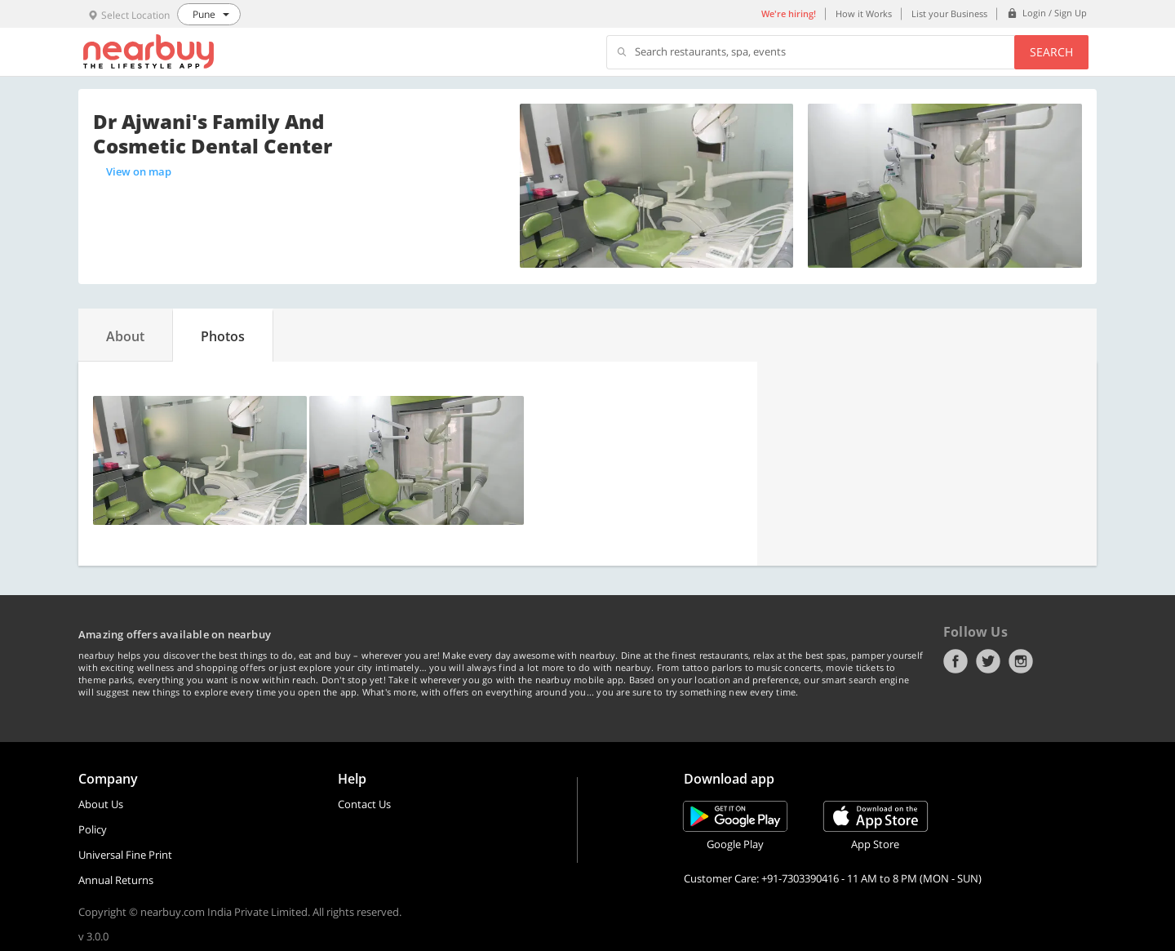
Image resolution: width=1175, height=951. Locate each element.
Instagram (1021, 661)
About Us (100, 804)
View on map (138, 171)
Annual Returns (115, 880)
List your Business (949, 13)
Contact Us (364, 804)
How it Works (864, 13)
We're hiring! (788, 13)
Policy (92, 829)
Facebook (955, 661)
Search (1051, 52)
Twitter (988, 661)
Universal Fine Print (125, 854)
